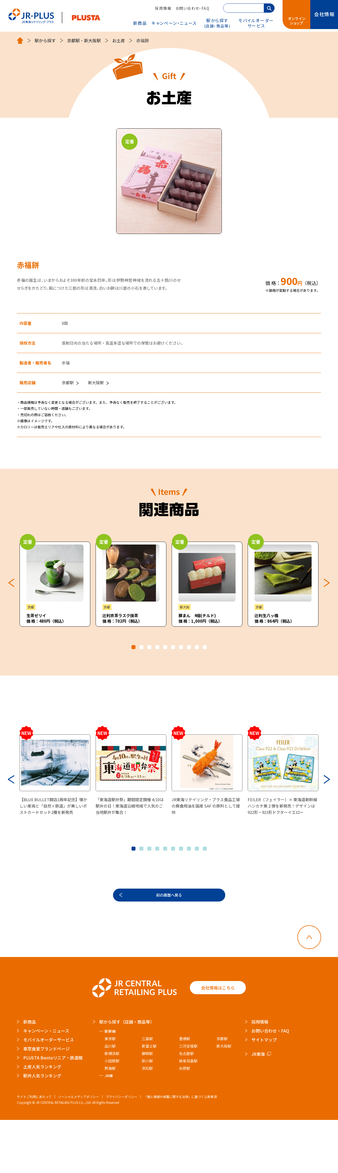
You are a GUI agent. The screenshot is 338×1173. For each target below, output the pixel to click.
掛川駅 (147, 1113)
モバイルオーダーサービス (48, 1093)
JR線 (109, 1128)
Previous (11, 583)
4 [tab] (157, 647)
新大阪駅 (92, 40)
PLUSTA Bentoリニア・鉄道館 (53, 1111)
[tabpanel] (55, 584)
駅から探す (217, 22)
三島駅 (147, 1091)
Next (327, 583)
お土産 (118, 40)
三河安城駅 (188, 1099)
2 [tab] (141, 647)
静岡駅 (147, 1106)
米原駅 (184, 1121)
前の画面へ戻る (169, 944)
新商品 (140, 23)
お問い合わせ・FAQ (192, 8)
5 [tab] (165, 647)
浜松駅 (147, 1121)
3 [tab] (149, 647)
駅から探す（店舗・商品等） (126, 1075)
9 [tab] (197, 647)
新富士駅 (149, 1099)
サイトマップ (264, 1093)
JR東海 (258, 1107)
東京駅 (110, 1091)
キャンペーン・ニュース (174, 23)
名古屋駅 (186, 1106)
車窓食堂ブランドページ (46, 1102)
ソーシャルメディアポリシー (78, 1149)
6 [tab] (173, 647)
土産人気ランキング (42, 1119)
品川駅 (110, 1099)
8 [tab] (189, 647)
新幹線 (110, 1084)
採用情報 (163, 8)
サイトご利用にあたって (34, 1149)
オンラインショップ (297, 21)
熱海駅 (110, 1121)
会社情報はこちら (218, 1041)
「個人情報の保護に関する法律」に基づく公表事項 (180, 1149)
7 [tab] (181, 647)
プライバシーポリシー (121, 1149)
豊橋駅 (184, 1091)
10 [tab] (205, 647)
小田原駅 (112, 1113)
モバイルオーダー (256, 23)
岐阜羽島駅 (188, 1113)
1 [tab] (133, 647)
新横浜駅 (112, 1106)
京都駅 (73, 40)
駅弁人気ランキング (42, 1128)
